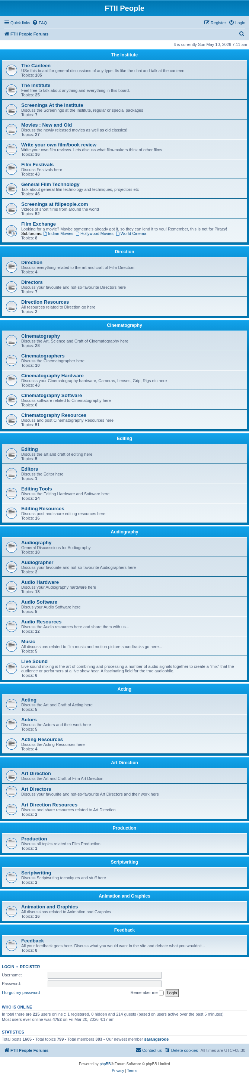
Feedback (124, 930)
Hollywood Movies (95, 233)
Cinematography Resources (53, 415)
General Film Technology (50, 184)
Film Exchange (38, 224)
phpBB (105, 1064)
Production (124, 828)
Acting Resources (42, 739)
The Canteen (36, 65)
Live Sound (34, 661)
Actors (29, 719)
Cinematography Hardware (52, 375)
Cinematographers (43, 356)
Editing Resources (42, 508)
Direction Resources (45, 302)
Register (30, 966)
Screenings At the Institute (52, 105)
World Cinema (131, 233)
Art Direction (124, 762)
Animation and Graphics (124, 896)
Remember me (147, 992)
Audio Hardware (40, 582)
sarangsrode (156, 1039)
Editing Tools (36, 489)
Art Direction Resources (49, 805)
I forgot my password (21, 992)
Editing (124, 438)
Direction (124, 251)
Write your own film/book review (58, 145)
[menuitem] (39, 22)
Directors (32, 282)
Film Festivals (37, 164)
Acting (124, 689)
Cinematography (124, 325)
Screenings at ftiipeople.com (54, 204)
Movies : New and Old (46, 125)
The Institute (124, 55)
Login (8, 966)
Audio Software (39, 602)
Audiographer (37, 562)
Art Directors (36, 789)
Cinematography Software (51, 395)
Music (28, 641)
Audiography (124, 532)
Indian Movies (58, 233)
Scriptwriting (124, 862)
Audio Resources (41, 622)
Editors (29, 469)
